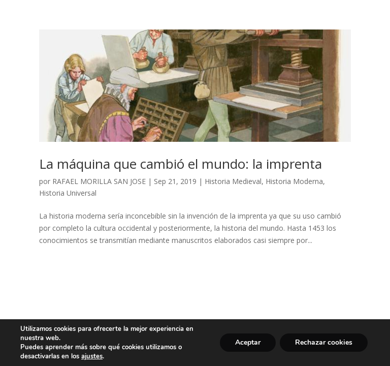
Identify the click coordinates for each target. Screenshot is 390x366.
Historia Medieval (233, 181)
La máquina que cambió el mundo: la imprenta (180, 164)
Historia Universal (67, 193)
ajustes (92, 356)
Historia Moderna (294, 181)
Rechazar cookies (323, 342)
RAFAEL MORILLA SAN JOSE (99, 181)
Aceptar (248, 342)
